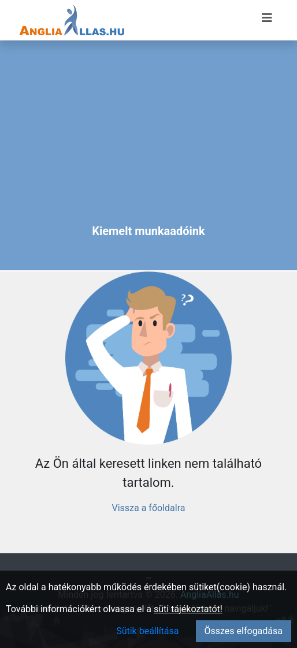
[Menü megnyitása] (267, 18)
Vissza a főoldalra (148, 507)
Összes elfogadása (244, 630)
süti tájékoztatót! (188, 609)
